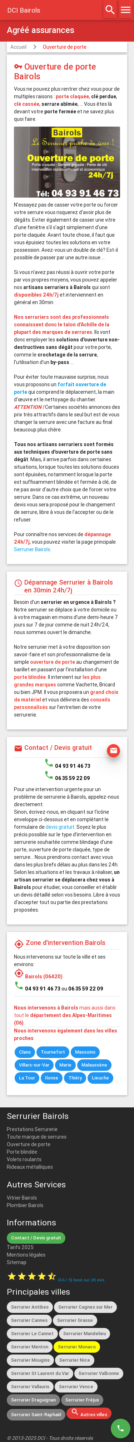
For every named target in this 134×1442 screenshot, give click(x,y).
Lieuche (100, 1078)
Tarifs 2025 (20, 1247)
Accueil (18, 47)
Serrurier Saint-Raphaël (36, 1415)
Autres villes (89, 1413)
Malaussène (94, 1065)
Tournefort (53, 1052)
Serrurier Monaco (77, 1347)
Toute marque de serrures (36, 1137)
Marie (65, 1065)
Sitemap (16, 1262)
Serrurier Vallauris (30, 1387)
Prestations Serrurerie (32, 1129)
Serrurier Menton (29, 1347)
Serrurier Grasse (75, 1320)
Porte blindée (22, 1152)
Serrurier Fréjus (82, 1400)
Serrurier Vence (76, 1387)
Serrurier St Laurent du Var (40, 1373)
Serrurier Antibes (30, 1307)
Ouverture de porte (64, 47)
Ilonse (51, 1078)
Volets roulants (24, 1159)
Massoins (85, 1052)
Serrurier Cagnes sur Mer (85, 1307)
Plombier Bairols (25, 1205)
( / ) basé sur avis (81, 1279)
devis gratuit (60, 827)
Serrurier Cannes (29, 1320)
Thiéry (75, 1078)
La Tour (27, 1078)
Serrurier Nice (74, 1360)
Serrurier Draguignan (33, 1400)
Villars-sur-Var (34, 1065)
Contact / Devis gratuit (36, 1238)
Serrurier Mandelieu (84, 1333)
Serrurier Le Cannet (32, 1333)
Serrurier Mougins (30, 1360)
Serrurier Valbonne (99, 1373)
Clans (25, 1052)
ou (82, 988)
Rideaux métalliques (30, 1167)
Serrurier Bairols (32, 549)
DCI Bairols (23, 10)
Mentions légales (26, 1255)
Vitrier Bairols (22, 1198)
